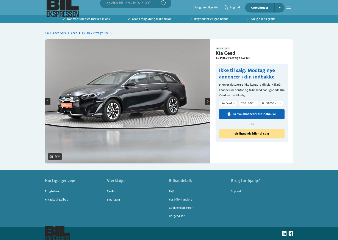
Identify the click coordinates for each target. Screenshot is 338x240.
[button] (127, 101)
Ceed (74, 32)
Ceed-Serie (60, 32)
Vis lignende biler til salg (251, 133)
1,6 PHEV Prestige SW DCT (98, 32)
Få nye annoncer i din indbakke (251, 114)
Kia (47, 32)
